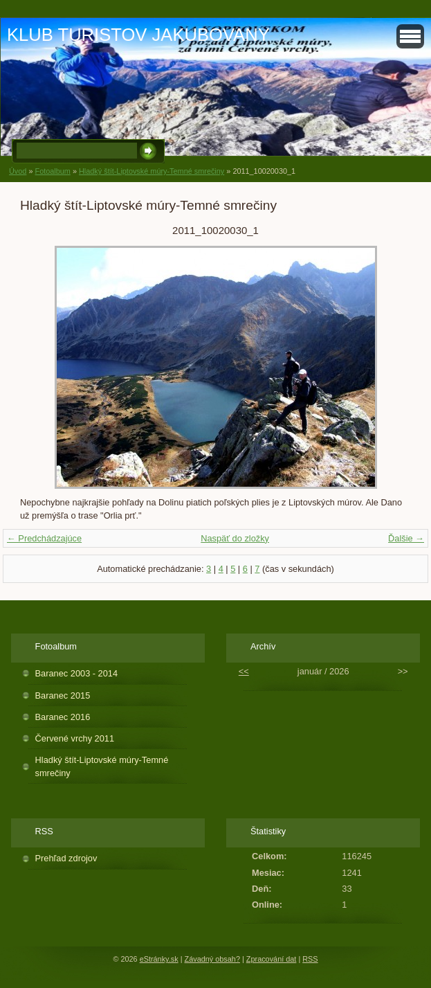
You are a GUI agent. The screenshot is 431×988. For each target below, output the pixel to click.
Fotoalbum (52, 171)
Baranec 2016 (63, 717)
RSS (310, 959)
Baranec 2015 (63, 695)
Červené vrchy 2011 (75, 738)
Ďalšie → (406, 538)
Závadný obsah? (212, 959)
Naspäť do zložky (235, 538)
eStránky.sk (159, 959)
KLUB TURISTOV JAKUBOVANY (138, 34)
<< (244, 671)
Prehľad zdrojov (66, 858)
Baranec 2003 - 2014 (76, 673)
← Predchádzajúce (44, 538)
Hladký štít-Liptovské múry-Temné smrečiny (151, 171)
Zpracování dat (271, 959)
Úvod (17, 171)
